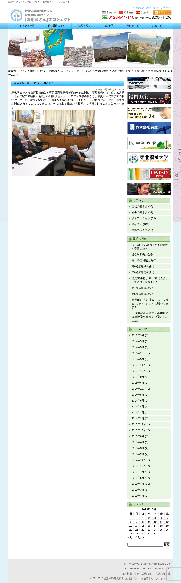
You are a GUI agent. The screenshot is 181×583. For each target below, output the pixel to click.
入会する (157, 25)
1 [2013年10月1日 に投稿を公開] (143, 517)
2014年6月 (138, 400)
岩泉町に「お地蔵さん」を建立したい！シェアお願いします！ (150, 303)
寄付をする (133, 25)
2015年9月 (138, 376)
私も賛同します (56, 25)
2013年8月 (138, 436)
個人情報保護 (163, 573)
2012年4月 (138, 483)
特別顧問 (108, 25)
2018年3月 (138, 335)
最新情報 (137, 224)
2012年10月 (139, 465)
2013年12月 (139, 424)
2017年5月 (138, 347)
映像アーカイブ (141, 218)
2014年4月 (138, 406)
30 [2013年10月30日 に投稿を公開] (149, 533)
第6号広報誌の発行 (143, 293)
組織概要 (127, 573)
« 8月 (130, 537)
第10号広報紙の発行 (144, 260)
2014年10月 (139, 388)
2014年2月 (138, 418)
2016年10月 (139, 353)
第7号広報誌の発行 (143, 287)
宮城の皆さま (140, 206)
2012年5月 (138, 477)
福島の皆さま (140, 230)
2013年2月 (138, 454)
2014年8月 (138, 394)
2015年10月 (139, 370)
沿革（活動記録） (144, 573)
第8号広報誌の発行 (143, 272)
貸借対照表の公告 (142, 254)
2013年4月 (138, 442)
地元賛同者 (84, 25)
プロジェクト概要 (25, 25)
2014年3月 (138, 412)
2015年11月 (139, 364)
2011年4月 (138, 495)
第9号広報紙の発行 (143, 266)
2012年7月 (138, 471)
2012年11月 (139, 460)
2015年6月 (138, 382)
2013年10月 (139, 430)
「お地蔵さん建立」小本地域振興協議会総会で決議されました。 (150, 317)
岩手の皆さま (140, 212)
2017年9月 (138, 341)
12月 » (140, 537)
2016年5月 (138, 359)
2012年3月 (138, 489)
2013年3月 (138, 448)
